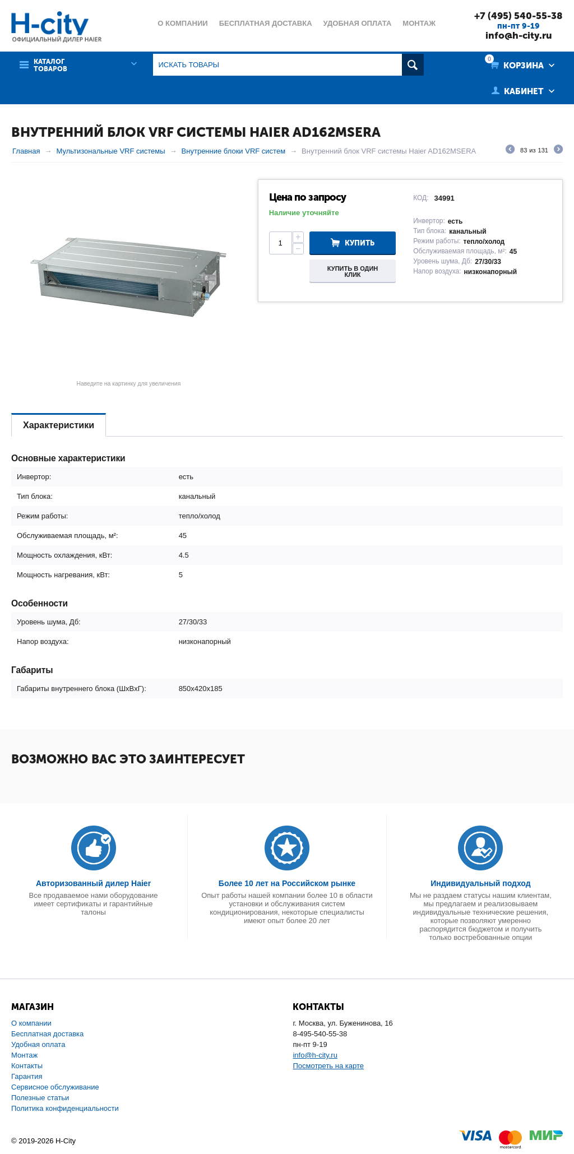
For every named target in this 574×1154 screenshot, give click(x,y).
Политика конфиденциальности (65, 1108)
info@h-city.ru (518, 35)
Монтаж (24, 1055)
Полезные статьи (40, 1097)
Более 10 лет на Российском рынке (287, 883)
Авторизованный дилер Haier (93, 883)
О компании (31, 1023)
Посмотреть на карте (328, 1066)
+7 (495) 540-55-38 (518, 15)
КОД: (420, 198)
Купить (359, 243)
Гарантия (26, 1076)
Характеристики (58, 425)
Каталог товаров (50, 65)
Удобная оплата (38, 1044)
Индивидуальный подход (480, 883)
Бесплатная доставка (47, 1034)
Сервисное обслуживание (55, 1087)
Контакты (27, 1066)
